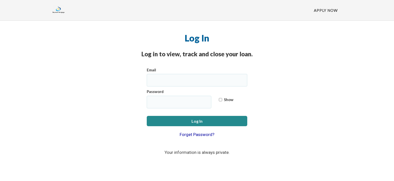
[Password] (179, 102)
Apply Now (326, 10)
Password (155, 91)
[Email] (197, 80)
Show (226, 99)
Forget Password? (197, 134)
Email (151, 70)
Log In (197, 121)
